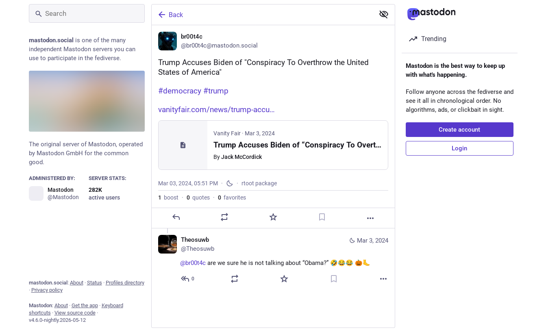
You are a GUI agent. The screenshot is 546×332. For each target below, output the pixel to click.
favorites (232, 197)
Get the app (85, 305)
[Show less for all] (384, 14)
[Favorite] (273, 217)
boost (168, 197)
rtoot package (259, 183)
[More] (370, 218)
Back (170, 15)
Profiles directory (125, 283)
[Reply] (176, 217)
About (76, 283)
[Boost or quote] (224, 217)
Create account (459, 129)
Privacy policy (47, 290)
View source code (75, 313)
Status (94, 283)
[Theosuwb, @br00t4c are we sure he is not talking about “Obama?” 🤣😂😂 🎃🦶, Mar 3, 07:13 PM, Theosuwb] (273, 260)
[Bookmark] (321, 217)
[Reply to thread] (188, 279)
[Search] (87, 13)
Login (459, 148)
